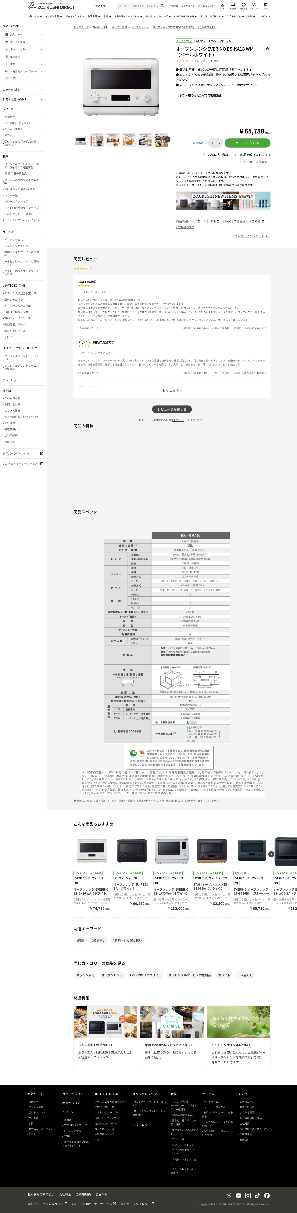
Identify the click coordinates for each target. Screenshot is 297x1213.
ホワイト (224, 975)
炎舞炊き (9, 117)
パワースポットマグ (16, 201)
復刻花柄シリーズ (14, 324)
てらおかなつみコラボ (17, 306)
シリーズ (163, 16)
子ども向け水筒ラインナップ (21, 208)
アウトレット (234, 16)
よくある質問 (12, 410)
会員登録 (173, 6)
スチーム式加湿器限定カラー (21, 293)
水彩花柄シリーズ (14, 330)
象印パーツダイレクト (16, 453)
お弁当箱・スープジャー (126, 16)
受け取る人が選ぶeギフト (19, 189)
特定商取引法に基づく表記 (254, 1129)
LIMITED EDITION (184, 16)
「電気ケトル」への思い (19, 214)
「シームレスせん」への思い (21, 220)
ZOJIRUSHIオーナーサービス (20, 463)
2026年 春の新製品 (15, 173)
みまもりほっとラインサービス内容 (21, 272)
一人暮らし (245, 975)
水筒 (105, 16)
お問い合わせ (185, 227)
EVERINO (200, 40)
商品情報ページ (188, 221)
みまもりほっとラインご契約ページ (21, 262)
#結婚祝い (98, 940)
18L (229, 40)
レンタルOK (184, 40)
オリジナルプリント (210, 16)
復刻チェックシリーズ (17, 318)
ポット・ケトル (73, 16)
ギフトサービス (13, 239)
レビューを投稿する (172, 409)
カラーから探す (72, 1093)
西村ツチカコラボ (15, 299)
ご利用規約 (11, 435)
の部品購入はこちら (243, 221)
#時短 (80, 940)
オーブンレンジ (216, 40)
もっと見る (170, 390)
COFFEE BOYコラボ (16, 312)
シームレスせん (13, 129)
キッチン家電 (52, 16)
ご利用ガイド (188, 6)
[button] (167, 139)
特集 (249, 16)
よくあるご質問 (206, 6)
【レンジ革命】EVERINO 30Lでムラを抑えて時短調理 (21, 165)
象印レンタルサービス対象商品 (190, 975)
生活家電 (92, 16)
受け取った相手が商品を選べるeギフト (21, 143)
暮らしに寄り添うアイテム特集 (21, 181)
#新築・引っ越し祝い (127, 940)
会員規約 (9, 442)
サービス (262, 16)
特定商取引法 (12, 429)
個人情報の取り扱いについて (21, 417)
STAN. (8, 135)
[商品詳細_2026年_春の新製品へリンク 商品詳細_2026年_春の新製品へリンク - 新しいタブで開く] (223, 201)
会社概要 (9, 423)
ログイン (178, 420)
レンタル (211, 221)
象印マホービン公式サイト (45, 1203)
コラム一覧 (11, 195)
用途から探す (71, 1103)
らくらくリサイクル (16, 245)
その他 (149, 16)
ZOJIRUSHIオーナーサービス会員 (210, 328)
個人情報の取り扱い (251, 1118)
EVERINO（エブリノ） (145, 975)
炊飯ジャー (33, 16)
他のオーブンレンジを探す (252, 235)
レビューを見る (209, 61)
